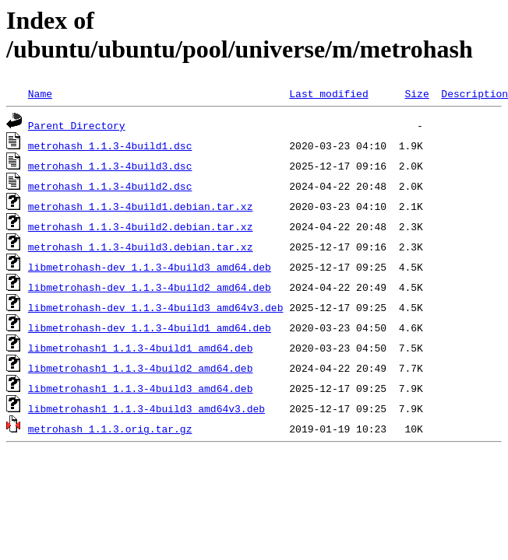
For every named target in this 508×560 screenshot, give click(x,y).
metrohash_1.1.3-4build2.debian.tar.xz (140, 226)
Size (416, 93)
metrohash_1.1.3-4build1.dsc (110, 145)
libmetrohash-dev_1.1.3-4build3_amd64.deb (149, 267)
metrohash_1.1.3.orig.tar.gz (110, 429)
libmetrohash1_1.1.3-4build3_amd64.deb (140, 388)
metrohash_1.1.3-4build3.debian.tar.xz (140, 247)
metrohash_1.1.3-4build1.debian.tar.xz (140, 206)
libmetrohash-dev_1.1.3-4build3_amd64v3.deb (156, 307)
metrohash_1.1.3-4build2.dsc (110, 186)
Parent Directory (76, 125)
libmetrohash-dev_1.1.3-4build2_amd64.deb (149, 287)
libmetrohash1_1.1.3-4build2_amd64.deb (140, 368)
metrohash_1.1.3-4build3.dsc (110, 166)
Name (40, 93)
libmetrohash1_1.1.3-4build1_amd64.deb (140, 348)
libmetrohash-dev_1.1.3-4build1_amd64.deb (149, 327)
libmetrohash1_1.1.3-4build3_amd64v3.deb (146, 408)
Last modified (328, 93)
